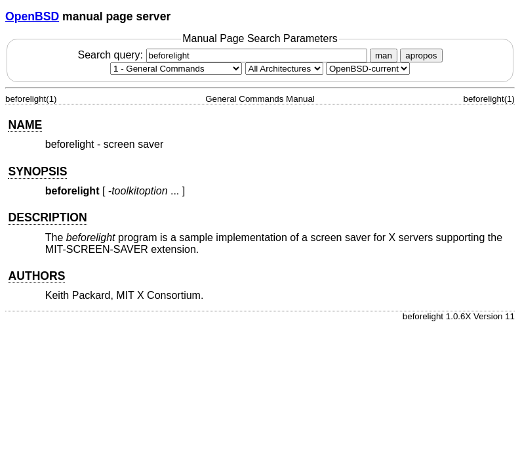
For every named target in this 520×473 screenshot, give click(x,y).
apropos (421, 55)
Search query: (223, 54)
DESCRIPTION (47, 217)
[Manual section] (176, 68)
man (383, 55)
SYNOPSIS (37, 171)
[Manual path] (368, 68)
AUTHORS (36, 275)
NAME (25, 124)
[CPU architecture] (284, 68)
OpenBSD (32, 16)
